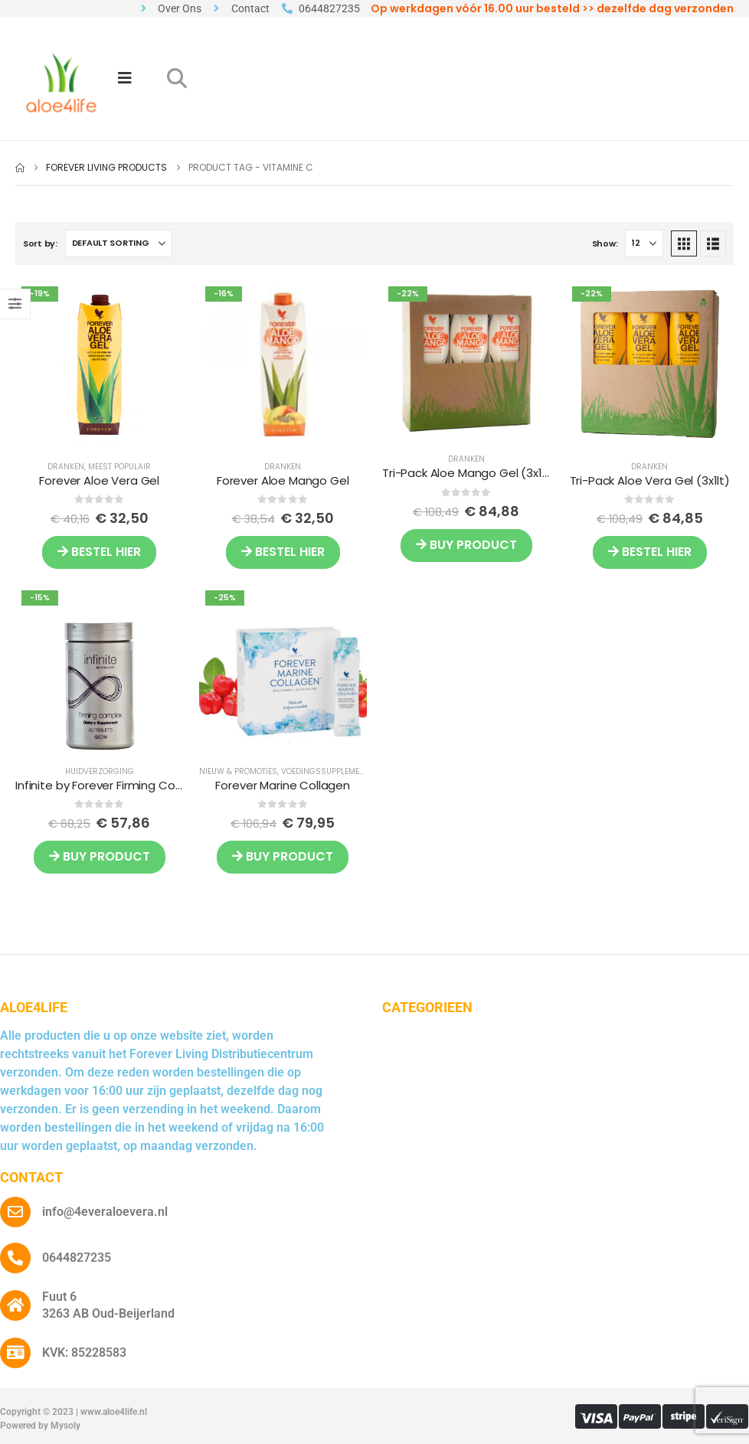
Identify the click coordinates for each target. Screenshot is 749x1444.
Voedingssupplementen (330, 771)
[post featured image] (99, 364)
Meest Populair (119, 466)
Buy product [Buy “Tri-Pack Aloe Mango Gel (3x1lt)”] (466, 545)
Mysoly (65, 1425)
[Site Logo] (61, 83)
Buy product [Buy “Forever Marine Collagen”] (282, 856)
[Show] (644, 243)
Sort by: (40, 243)
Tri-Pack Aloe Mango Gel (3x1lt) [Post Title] (468, 473)
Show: (605, 243)
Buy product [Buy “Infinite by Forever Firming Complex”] (99, 856)
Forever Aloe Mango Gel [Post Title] (283, 480)
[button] (176, 78)
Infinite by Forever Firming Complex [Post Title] (112, 785)
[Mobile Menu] (124, 78)
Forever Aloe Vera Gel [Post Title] (99, 480)
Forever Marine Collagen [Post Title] (282, 785)
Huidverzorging (99, 771)
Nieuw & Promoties (238, 771)
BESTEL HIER (99, 551)
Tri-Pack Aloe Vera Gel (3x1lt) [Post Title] (650, 480)
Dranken (65, 466)
